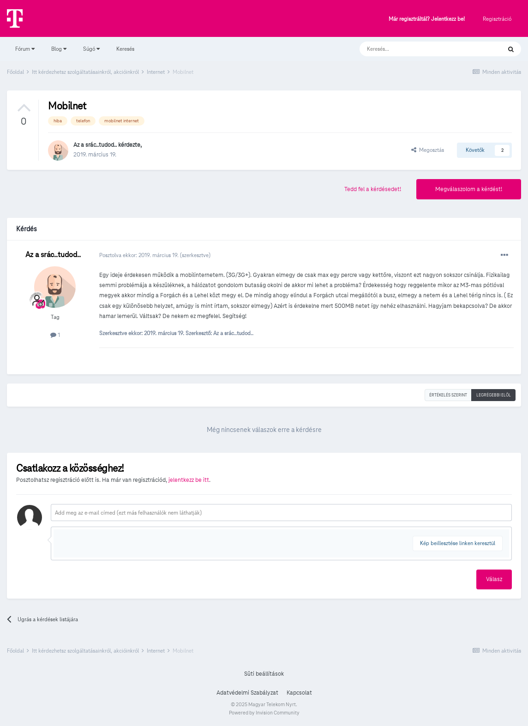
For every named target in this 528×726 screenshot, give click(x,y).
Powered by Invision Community (264, 712)
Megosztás (427, 149)
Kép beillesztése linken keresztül (457, 543)
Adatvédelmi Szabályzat (247, 692)
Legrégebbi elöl (493, 395)
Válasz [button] (494, 579)
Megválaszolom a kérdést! (468, 189)
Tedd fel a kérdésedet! (372, 189)
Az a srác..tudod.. (95, 145)
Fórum (25, 48)
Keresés (125, 48)
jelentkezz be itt (188, 480)
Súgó (91, 48)
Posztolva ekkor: (139, 255)
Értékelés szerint (448, 395)
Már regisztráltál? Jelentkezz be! (427, 19)
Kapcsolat (299, 692)
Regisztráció (497, 18)
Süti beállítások (264, 674)
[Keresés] (421, 49)
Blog (58, 48)
